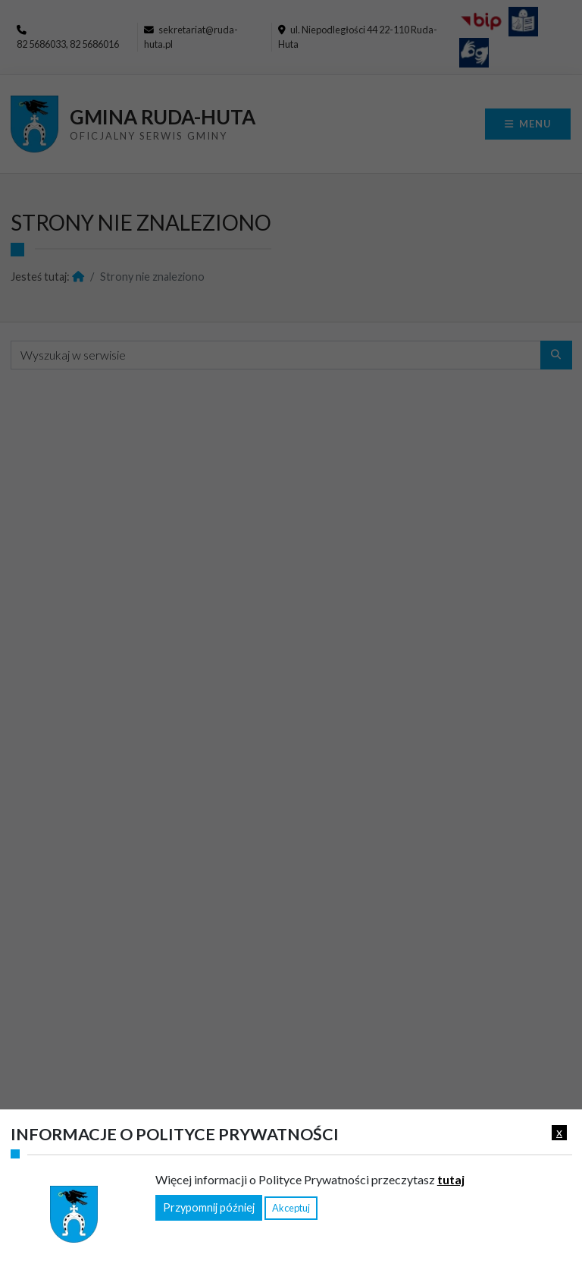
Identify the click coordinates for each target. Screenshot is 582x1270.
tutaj (451, 1179)
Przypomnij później (209, 1207)
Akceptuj (291, 1208)
